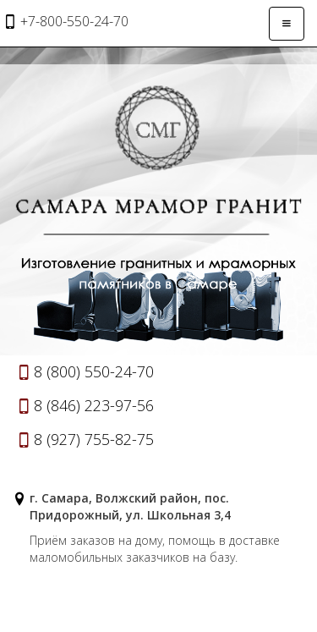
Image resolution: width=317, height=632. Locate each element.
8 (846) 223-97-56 (94, 405)
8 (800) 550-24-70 (94, 371)
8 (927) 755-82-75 (94, 439)
